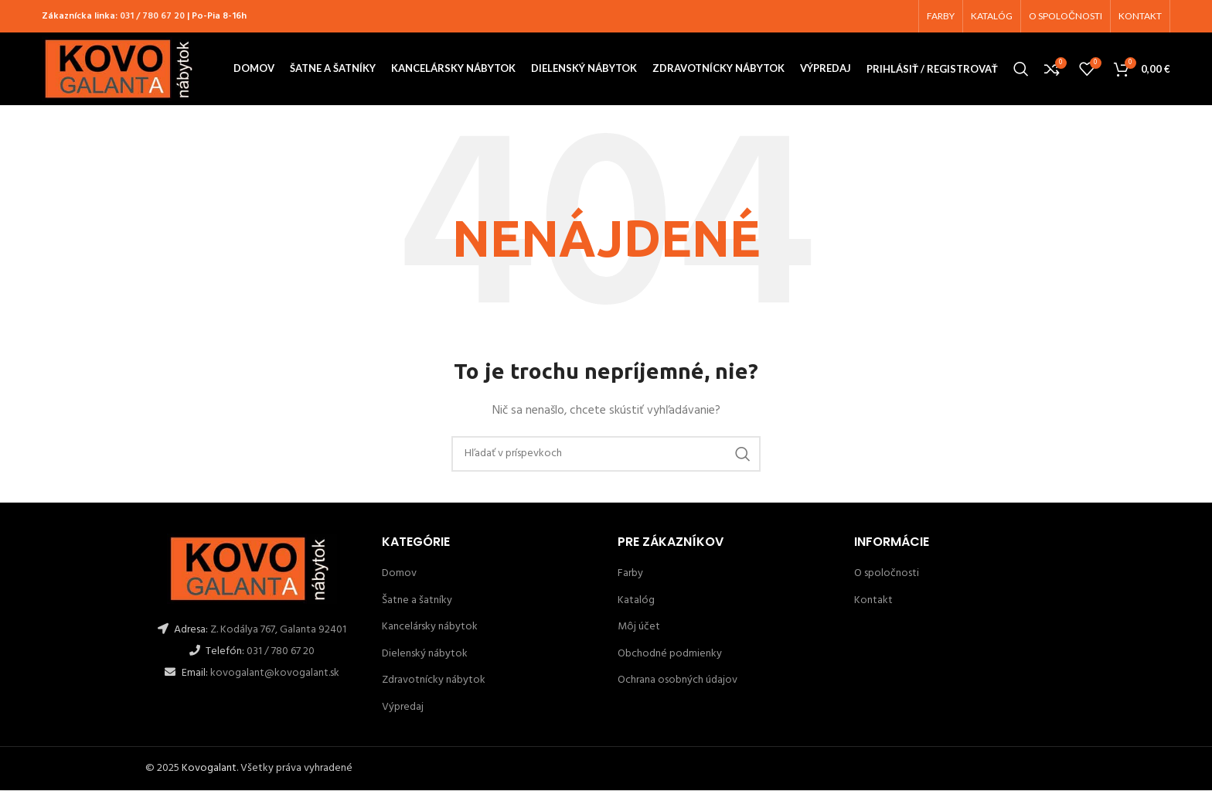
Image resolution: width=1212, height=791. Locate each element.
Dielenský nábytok (425, 654)
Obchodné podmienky (670, 654)
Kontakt (873, 600)
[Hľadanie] (1021, 69)
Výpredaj (403, 708)
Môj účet (639, 627)
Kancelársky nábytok (430, 627)
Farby (630, 574)
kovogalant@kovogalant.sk (273, 673)
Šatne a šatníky (417, 600)
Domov (399, 574)
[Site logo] (121, 69)
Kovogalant (209, 768)
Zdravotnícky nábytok (433, 681)
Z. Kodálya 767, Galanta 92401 (278, 630)
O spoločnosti (886, 574)
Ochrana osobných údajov (677, 681)
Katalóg (636, 600)
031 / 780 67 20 (152, 16)
